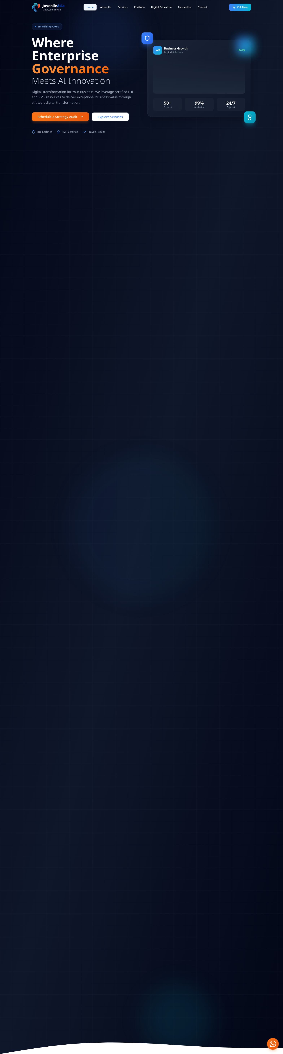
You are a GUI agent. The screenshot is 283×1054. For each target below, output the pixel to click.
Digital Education (161, 7)
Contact (202, 7)
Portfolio (139, 7)
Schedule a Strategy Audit (60, 117)
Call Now (240, 7)
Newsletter (184, 7)
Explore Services (110, 117)
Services (123, 7)
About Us (105, 7)
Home (90, 7)
